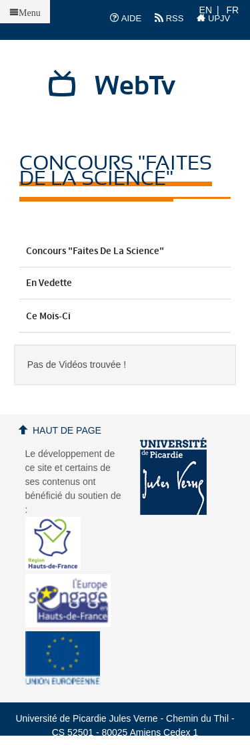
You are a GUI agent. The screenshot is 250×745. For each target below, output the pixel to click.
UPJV (213, 18)
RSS (169, 18)
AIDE (125, 18)
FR (233, 10)
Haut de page (67, 430)
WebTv (135, 86)
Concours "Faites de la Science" (125, 251)
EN (205, 10)
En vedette (125, 283)
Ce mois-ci (125, 317)
